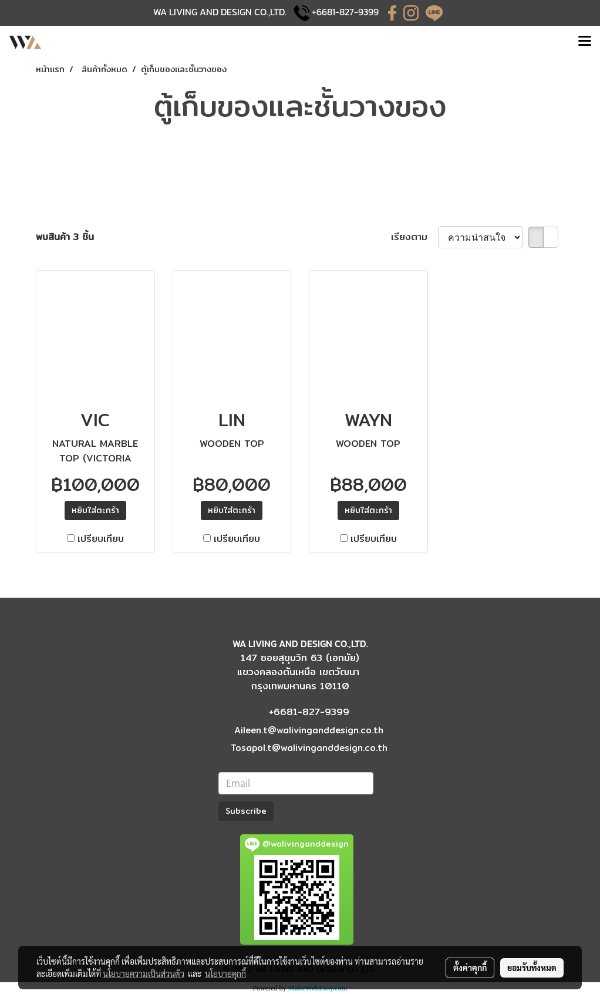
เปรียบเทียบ (100, 539)
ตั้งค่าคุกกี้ (470, 967)
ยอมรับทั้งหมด (532, 967)
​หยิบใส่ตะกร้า (95, 510)
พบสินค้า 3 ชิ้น (65, 237)
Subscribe (246, 810)
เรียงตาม (414, 237)
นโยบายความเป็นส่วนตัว (143, 973)
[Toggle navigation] (585, 42)
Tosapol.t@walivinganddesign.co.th (309, 747)
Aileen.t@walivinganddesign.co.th (308, 730)
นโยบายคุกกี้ (225, 973)
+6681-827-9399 (345, 12)
